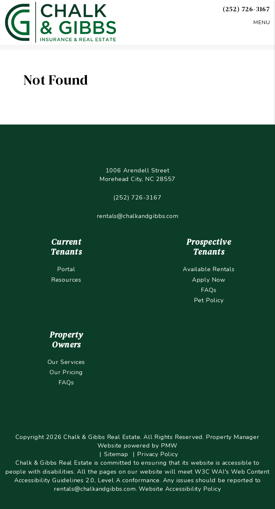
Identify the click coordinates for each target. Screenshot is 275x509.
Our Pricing (66, 372)
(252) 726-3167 (246, 9)
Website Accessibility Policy (180, 489)
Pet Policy (209, 300)
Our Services (66, 362)
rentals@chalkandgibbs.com (137, 216)
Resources (66, 280)
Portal (66, 269)
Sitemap (116, 454)
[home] (60, 21)
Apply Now (208, 280)
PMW (169, 446)
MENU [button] (261, 22)
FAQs (208, 290)
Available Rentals (209, 269)
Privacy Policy (157, 454)
